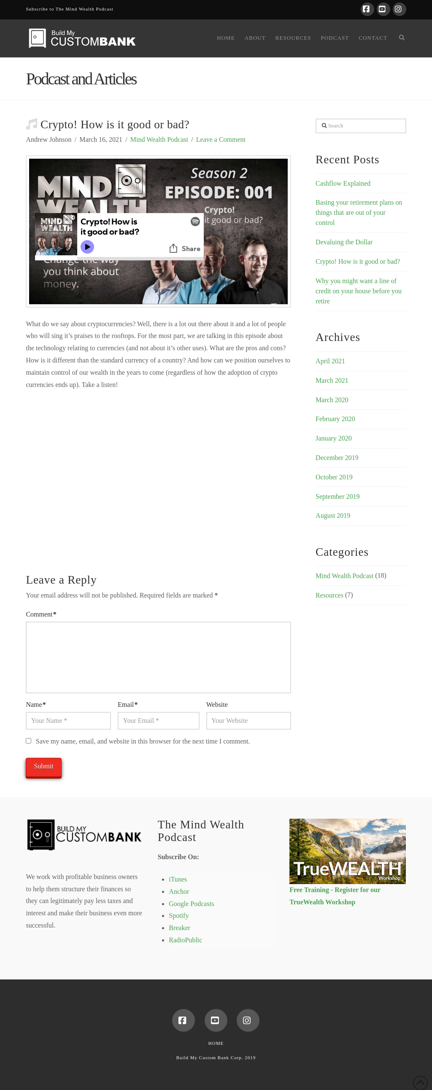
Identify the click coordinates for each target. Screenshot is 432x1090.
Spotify (179, 915)
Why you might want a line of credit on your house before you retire (359, 291)
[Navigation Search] (399, 38)
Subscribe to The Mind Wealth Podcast (69, 8)
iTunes (178, 879)
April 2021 (330, 361)
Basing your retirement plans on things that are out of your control (359, 212)
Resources (329, 595)
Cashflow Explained (343, 183)
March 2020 (332, 399)
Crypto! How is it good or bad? (358, 261)
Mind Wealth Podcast (159, 139)
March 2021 (332, 380)
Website (217, 704)
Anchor (179, 891)
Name (36, 704)
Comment (41, 614)
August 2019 (333, 515)
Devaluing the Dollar (344, 242)
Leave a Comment (221, 139)
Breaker (179, 927)
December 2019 (337, 457)
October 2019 (334, 477)
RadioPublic (185, 940)
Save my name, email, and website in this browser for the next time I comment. (143, 741)
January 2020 (334, 438)
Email (128, 704)
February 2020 (335, 418)
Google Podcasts (191, 903)
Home (216, 1043)
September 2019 (337, 496)
